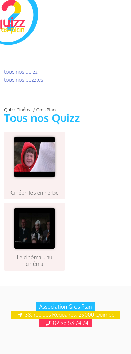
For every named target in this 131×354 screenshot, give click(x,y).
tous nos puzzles (23, 79)
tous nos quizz (21, 71)
